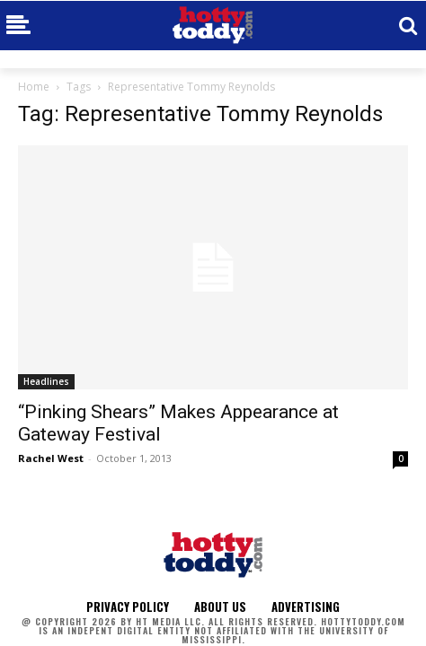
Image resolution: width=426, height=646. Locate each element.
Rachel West (51, 458)
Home (33, 86)
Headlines (46, 381)
